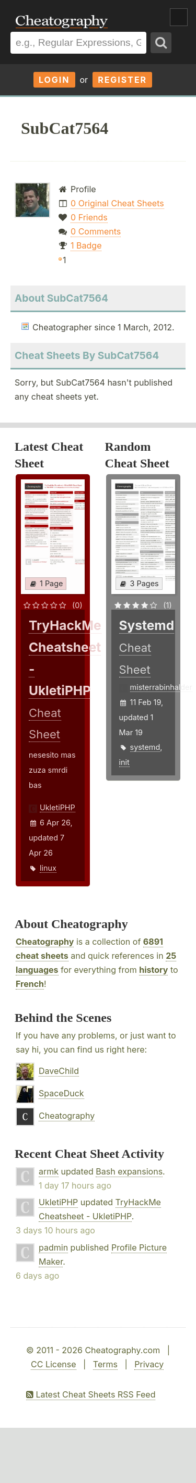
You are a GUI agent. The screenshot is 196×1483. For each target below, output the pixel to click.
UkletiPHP (57, 807)
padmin (53, 1247)
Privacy (149, 1364)
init (124, 762)
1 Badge (86, 245)
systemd (145, 747)
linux (48, 867)
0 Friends (89, 217)
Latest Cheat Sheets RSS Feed (90, 1394)
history (153, 970)
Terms (105, 1364)
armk (49, 1171)
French (30, 984)
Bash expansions (129, 1171)
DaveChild (59, 1071)
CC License (53, 1364)
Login (54, 80)
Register (122, 80)
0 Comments (96, 231)
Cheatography (45, 941)
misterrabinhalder (161, 687)
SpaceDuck (61, 1093)
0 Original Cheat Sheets (117, 203)
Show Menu (179, 17)
